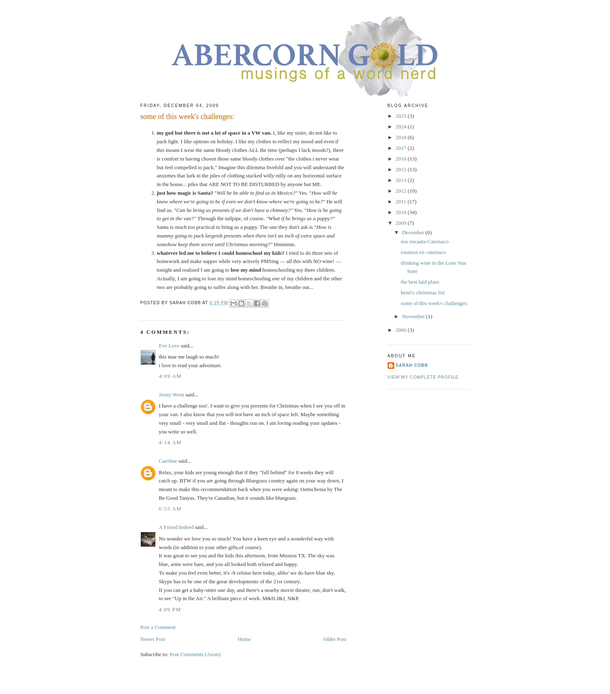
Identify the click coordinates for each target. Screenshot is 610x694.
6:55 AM (170, 508)
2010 (402, 212)
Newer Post (152, 639)
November (414, 316)
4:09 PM (170, 609)
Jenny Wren (172, 394)
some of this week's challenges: (434, 303)
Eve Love (169, 345)
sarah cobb (412, 365)
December (413, 232)
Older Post (334, 639)
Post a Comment (158, 627)
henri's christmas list (422, 292)
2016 (402, 159)
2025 (402, 116)
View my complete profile (423, 377)
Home (244, 639)
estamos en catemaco (423, 252)
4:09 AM (170, 376)
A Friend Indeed (176, 527)
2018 (402, 137)
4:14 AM (170, 442)
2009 (402, 223)
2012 (402, 191)
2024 (402, 126)
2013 (402, 180)
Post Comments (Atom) (195, 654)
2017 (402, 148)
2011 (402, 201)
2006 (402, 330)
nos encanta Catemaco (425, 241)
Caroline (168, 461)
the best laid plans (420, 282)
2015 (402, 169)
